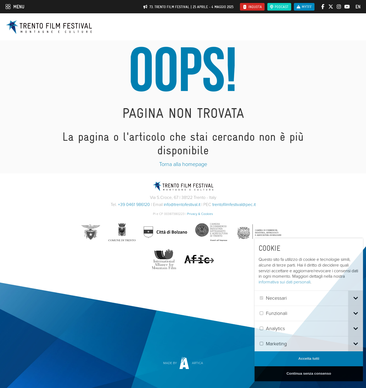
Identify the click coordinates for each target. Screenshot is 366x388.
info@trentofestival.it (182, 204)
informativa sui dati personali (298, 282)
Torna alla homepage (183, 164)
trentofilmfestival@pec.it (234, 204)
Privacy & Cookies (200, 213)
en (358, 7)
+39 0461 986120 (134, 204)
